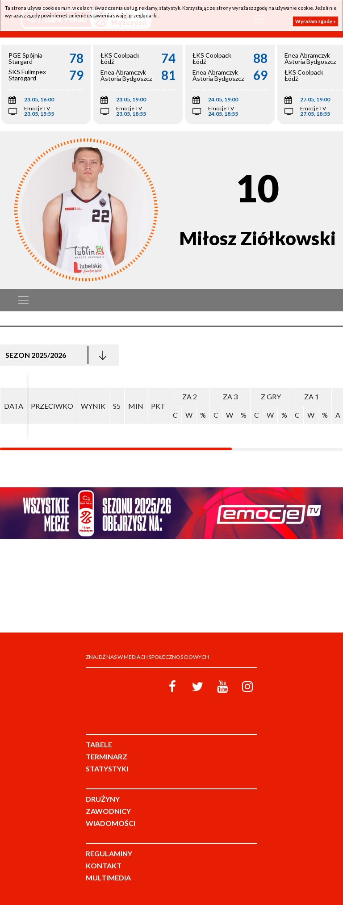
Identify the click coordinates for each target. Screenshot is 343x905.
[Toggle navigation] (23, 300)
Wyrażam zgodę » (315, 21)
